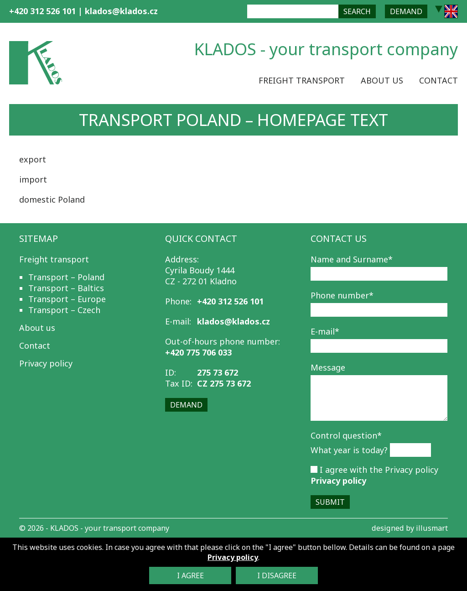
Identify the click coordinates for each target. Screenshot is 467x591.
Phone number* (342, 295)
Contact (438, 80)
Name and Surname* (352, 259)
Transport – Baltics (66, 287)
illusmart (432, 528)
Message (328, 367)
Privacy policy (46, 363)
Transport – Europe (67, 298)
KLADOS (64, 528)
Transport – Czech (64, 309)
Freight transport (302, 80)
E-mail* (325, 331)
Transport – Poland (66, 277)
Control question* (346, 435)
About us (382, 80)
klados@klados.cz (121, 10)
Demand (406, 11)
